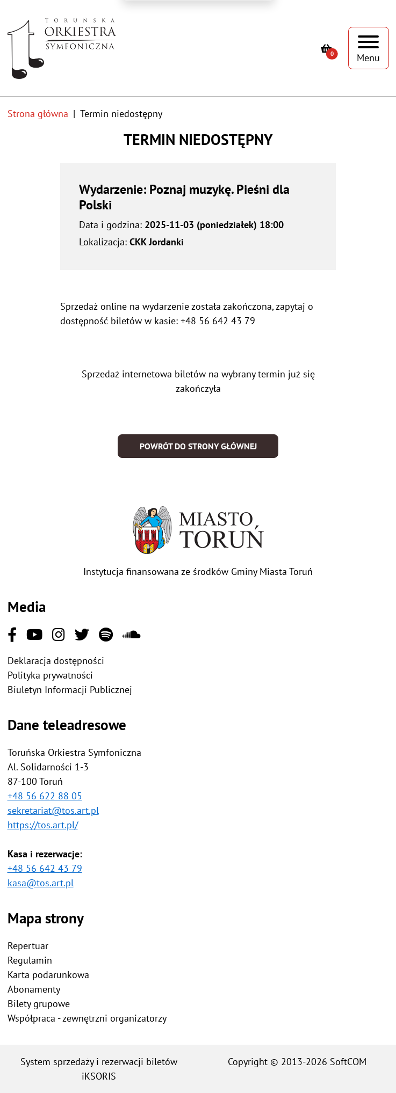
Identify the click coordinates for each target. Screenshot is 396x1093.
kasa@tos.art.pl (41, 883)
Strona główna (38, 113)
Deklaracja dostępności (56, 660)
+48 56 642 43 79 (45, 868)
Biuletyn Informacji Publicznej (70, 689)
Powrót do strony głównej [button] (198, 446)
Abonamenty (34, 989)
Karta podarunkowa (48, 974)
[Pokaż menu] (368, 48)
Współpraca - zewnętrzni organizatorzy (87, 1018)
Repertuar (28, 945)
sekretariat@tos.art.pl (53, 810)
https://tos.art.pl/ (43, 825)
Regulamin (30, 960)
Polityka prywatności (50, 675)
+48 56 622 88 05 (45, 796)
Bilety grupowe (39, 1003)
